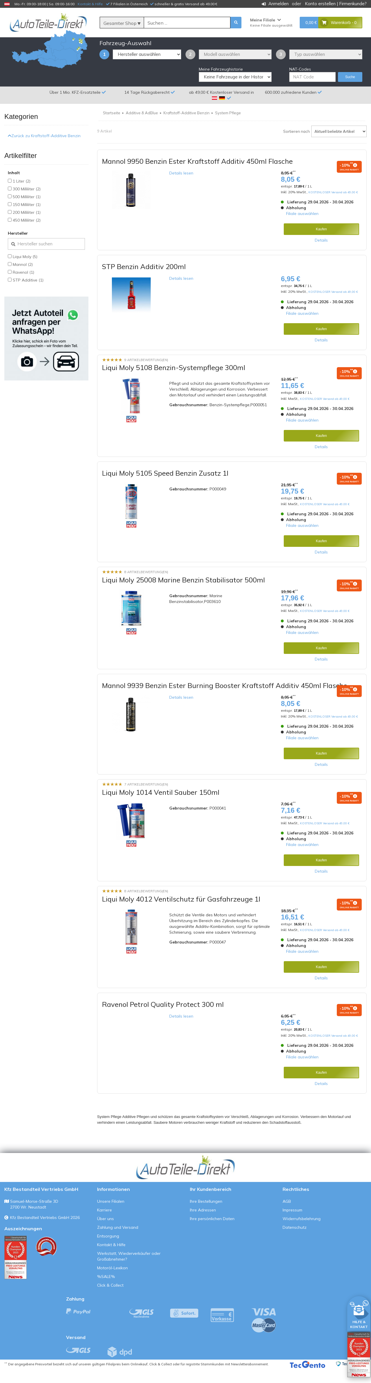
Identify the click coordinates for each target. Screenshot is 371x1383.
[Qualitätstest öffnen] (358, 1354)
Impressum (292, 1223)
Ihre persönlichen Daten (212, 1232)
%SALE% (106, 1290)
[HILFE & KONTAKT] (358, 1312)
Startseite (111, 126)
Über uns (105, 1232)
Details (321, 254)
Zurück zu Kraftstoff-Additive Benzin (44, 149)
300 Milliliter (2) (27, 202)
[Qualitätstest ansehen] (15, 1271)
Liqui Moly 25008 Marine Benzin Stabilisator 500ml (183, 593)
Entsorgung (108, 1250)
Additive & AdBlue (142, 126)
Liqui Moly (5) (25, 270)
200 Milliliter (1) (27, 226)
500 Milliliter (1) (27, 210)
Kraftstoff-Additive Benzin (186, 126)
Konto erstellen (320, 3)
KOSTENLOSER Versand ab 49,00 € (333, 206)
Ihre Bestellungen (206, 1215)
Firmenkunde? (353, 3)
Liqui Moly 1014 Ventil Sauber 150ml (160, 805)
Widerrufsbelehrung (302, 1232)
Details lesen (181, 186)
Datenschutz (295, 1241)
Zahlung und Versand (117, 1241)
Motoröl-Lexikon (112, 1281)
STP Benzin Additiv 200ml (144, 280)
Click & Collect (110, 1299)
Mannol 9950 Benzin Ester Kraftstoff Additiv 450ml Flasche (197, 174)
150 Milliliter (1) (27, 218)
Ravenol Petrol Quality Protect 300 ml (163, 1018)
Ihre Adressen (203, 1223)
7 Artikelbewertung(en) (146, 798)
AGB (287, 1215)
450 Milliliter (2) (27, 233)
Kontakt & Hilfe (90, 4)
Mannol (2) (23, 278)
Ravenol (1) (23, 285)
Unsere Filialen (110, 1215)
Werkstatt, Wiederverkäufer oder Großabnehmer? (129, 1270)
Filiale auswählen (302, 227)
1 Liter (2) (21, 194)
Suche (350, 91)
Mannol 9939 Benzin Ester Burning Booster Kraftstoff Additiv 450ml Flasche (224, 699)
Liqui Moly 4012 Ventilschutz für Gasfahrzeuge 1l (181, 912)
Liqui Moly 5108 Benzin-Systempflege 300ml (173, 381)
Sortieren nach (296, 145)
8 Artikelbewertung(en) (146, 586)
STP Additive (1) (28, 293)
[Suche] (187, 23)
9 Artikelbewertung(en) (146, 374)
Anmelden (278, 3)
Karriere (104, 1223)
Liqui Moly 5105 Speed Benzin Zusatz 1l (165, 487)
